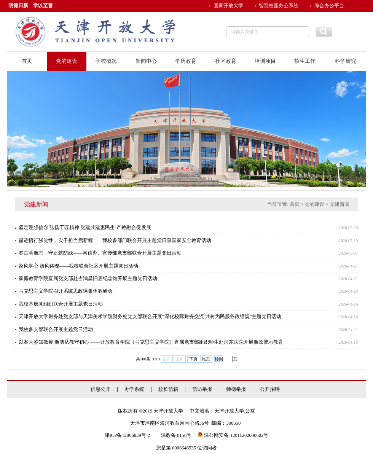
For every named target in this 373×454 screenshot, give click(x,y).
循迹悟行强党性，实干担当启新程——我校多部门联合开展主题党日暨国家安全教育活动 (115, 240)
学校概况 (106, 61)
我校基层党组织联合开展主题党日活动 (61, 304)
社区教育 (225, 61)
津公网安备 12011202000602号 (233, 435)
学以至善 (43, 5)
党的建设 (66, 61)
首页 (27, 61)
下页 (193, 359)
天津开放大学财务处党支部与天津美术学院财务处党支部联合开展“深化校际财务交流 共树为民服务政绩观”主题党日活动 (150, 316)
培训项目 (265, 61)
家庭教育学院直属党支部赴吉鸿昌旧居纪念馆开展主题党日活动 (88, 278)
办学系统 (134, 389)
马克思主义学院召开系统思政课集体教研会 (66, 291)
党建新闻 (339, 204)
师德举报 (236, 389)
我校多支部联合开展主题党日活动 (56, 329)
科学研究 (345, 61)
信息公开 (100, 389)
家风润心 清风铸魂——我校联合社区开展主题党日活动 (78, 266)
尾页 (206, 359)
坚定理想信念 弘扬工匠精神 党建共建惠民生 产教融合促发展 (85, 227)
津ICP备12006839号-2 (127, 435)
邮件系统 (223, 18)
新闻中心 (146, 61)
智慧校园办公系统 (278, 5)
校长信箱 (168, 389)
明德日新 (18, 5)
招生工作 (305, 61)
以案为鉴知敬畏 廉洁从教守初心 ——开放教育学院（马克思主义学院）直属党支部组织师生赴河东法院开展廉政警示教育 (151, 342)
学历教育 (185, 61)
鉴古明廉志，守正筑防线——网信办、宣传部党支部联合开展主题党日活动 (100, 253)
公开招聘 (270, 389)
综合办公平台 (329, 5)
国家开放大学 (228, 5)
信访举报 (202, 389)
